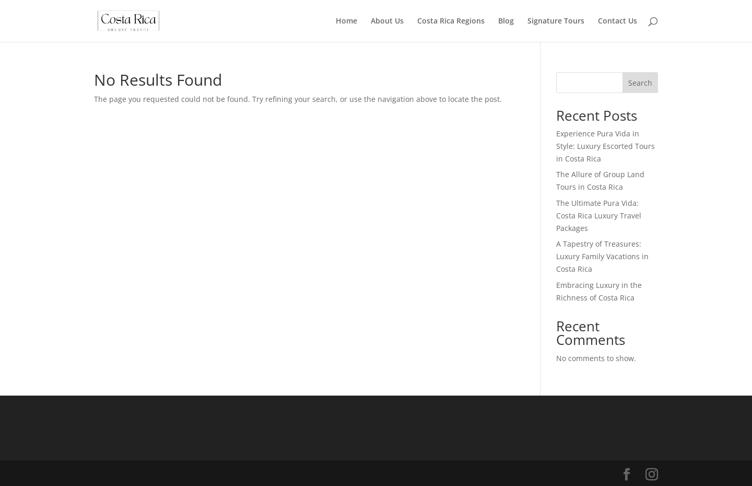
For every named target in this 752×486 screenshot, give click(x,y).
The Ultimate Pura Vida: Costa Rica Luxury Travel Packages (598, 215)
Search (640, 83)
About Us (387, 21)
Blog (506, 21)
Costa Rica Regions (451, 21)
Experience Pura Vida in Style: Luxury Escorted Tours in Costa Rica (605, 146)
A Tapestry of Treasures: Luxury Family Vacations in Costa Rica (602, 256)
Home (346, 21)
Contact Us (617, 21)
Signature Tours (555, 21)
